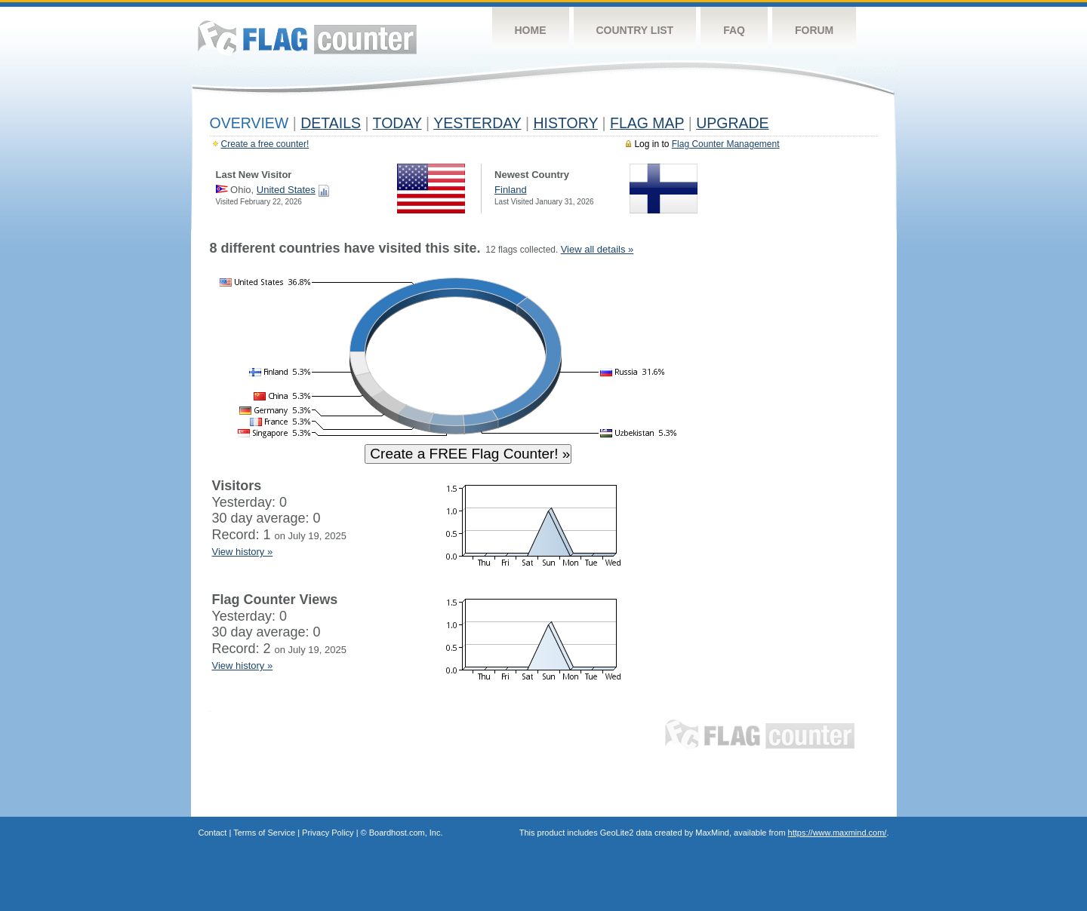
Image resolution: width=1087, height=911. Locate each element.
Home (531, 30)
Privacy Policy (327, 832)
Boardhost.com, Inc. (406, 832)
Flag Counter (307, 37)
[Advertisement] (808, 469)
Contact (213, 832)
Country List (635, 30)
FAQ (734, 30)
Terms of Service (264, 832)
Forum (814, 30)
